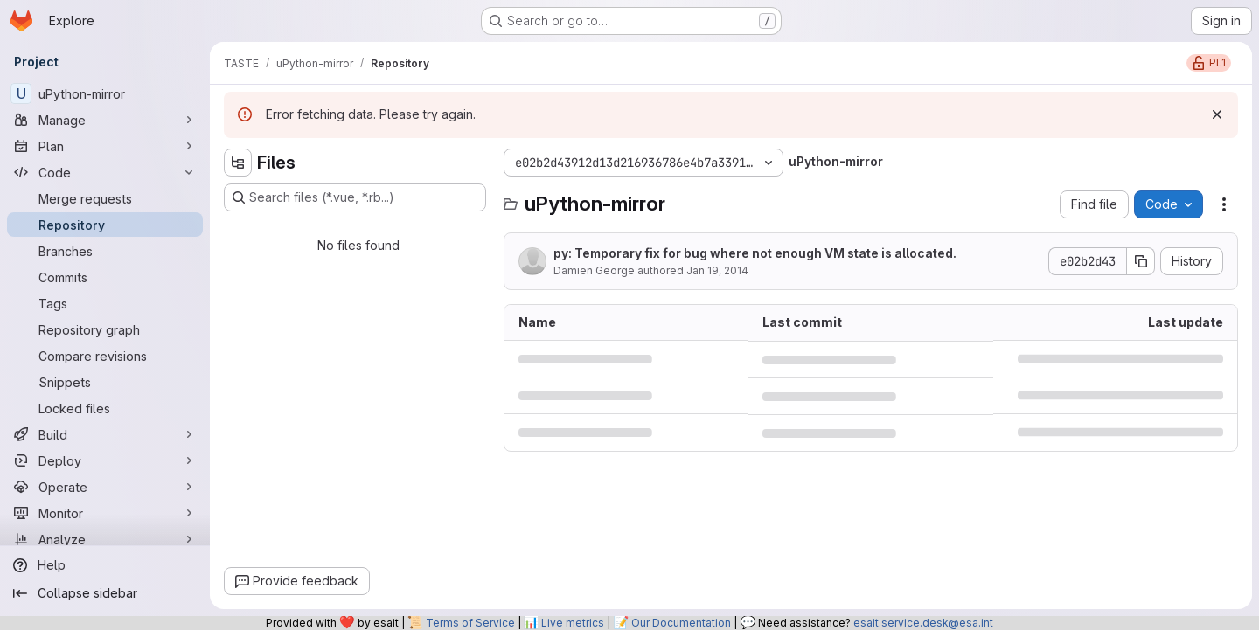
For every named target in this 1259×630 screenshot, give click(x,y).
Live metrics (572, 622)
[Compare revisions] (105, 355)
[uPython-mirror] (105, 93)
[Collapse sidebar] (105, 593)
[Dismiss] (1217, 114)
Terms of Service (470, 622)
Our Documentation (681, 622)
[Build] (105, 434)
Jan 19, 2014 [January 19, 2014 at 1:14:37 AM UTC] (717, 270)
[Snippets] (105, 382)
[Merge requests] (105, 198)
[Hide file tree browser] (238, 163)
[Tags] (105, 303)
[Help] (105, 565)
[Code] (105, 172)
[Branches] (105, 251)
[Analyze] (105, 539)
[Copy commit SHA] (1141, 261)
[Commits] (105, 277)
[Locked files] (105, 408)
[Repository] (105, 224)
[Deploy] (105, 460)
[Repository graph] (105, 329)
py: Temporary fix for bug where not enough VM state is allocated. (754, 253)
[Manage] (105, 119)
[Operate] (105, 486)
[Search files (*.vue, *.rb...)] (355, 197)
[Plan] (105, 146)
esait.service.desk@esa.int (923, 622)
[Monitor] (105, 513)
